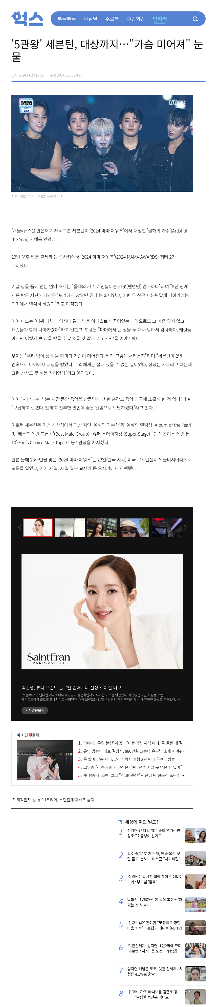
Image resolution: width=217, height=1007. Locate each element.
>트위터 (180, 73)
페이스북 (170, 73)
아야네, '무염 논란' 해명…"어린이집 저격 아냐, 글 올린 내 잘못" (133, 743)
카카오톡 (191, 73)
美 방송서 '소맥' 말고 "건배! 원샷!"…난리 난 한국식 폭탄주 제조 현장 (137, 775)
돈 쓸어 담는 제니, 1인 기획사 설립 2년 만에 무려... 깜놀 (126, 759)
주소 (202, 73)
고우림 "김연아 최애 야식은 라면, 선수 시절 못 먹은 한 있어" (130, 767)
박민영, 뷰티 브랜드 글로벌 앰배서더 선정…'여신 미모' (71, 687)
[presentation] (18, 527)
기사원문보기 (34, 710)
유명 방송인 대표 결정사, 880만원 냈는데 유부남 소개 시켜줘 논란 (134, 751)
